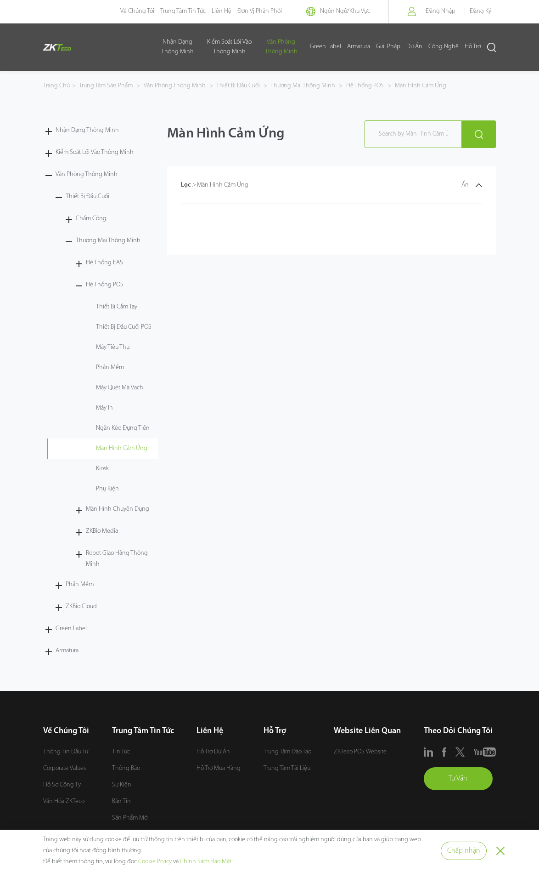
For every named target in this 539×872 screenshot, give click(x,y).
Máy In (104, 408)
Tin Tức (121, 751)
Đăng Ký (480, 11)
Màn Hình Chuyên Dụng (117, 509)
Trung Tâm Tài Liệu (287, 768)
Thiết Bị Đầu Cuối (238, 85)
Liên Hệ (221, 11)
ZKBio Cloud (81, 606)
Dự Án (414, 47)
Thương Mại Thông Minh (303, 85)
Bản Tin (121, 801)
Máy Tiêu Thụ (112, 347)
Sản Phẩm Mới (130, 818)
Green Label (325, 47)
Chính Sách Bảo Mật (205, 861)
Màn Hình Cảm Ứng (419, 85)
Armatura (358, 47)
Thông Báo (126, 768)
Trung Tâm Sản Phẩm (106, 85)
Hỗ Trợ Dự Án (213, 751)
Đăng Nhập (440, 11)
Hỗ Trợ (473, 47)
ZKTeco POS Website (360, 751)
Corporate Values (64, 768)
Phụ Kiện (107, 488)
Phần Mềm (110, 367)
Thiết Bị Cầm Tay (116, 306)
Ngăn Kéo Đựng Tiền (123, 428)
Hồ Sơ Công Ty (62, 784)
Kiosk (102, 468)
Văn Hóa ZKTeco (63, 801)
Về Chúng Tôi (137, 11)
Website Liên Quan (367, 731)
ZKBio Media (102, 531)
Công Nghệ (443, 47)
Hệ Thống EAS (104, 262)
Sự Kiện (121, 784)
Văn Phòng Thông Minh (281, 47)
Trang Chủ (56, 85)
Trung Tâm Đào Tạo (287, 751)
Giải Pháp (388, 47)
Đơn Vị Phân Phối (259, 11)
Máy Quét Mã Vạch (119, 387)
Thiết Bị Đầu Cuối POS (124, 327)
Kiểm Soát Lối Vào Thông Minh (229, 47)
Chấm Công (91, 218)
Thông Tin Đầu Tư (65, 751)
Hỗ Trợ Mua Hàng (219, 768)
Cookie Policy (155, 861)
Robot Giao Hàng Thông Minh (117, 559)
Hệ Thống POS (365, 85)
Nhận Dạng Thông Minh (177, 47)
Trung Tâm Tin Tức (183, 11)
